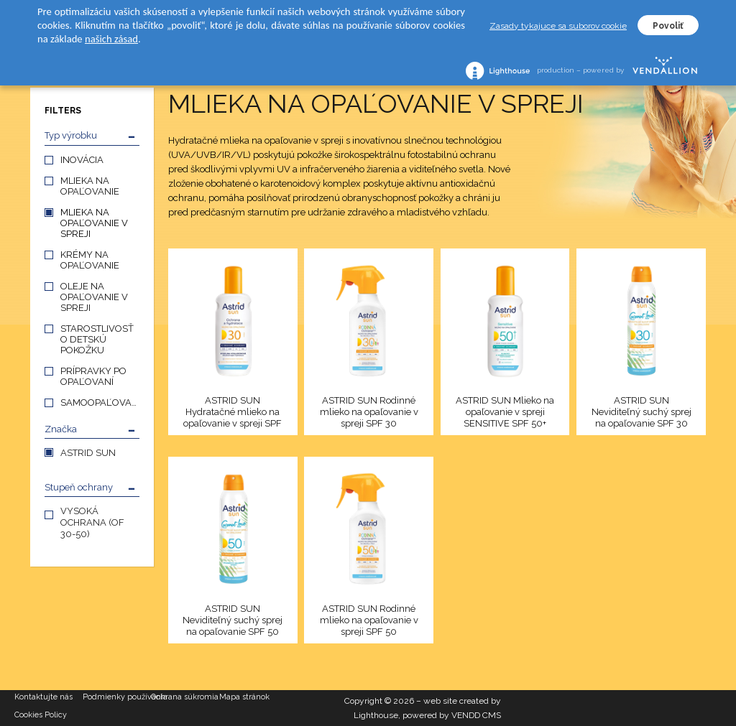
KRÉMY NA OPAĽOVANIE (89, 260)
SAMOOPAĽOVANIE (99, 402)
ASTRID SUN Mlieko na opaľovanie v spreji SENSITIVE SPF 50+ (505, 412)
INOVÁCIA (82, 159)
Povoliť (668, 26)
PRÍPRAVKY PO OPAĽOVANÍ (93, 376)
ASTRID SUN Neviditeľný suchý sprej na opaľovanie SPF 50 (232, 620)
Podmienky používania (117, 697)
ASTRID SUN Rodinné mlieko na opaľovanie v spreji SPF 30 (369, 412)
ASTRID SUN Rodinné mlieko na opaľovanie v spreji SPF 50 (369, 620)
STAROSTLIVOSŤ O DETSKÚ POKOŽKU (97, 339)
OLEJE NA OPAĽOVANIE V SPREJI (94, 297)
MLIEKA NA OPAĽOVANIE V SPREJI (94, 223)
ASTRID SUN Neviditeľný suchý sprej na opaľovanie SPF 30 (641, 412)
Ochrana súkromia (184, 697)
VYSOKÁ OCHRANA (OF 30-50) (92, 522)
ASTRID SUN (88, 452)
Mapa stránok (244, 697)
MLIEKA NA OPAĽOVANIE (89, 186)
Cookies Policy (40, 715)
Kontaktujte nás (43, 697)
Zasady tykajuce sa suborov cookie (558, 26)
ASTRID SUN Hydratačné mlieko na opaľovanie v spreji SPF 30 (232, 412)
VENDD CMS (476, 715)
